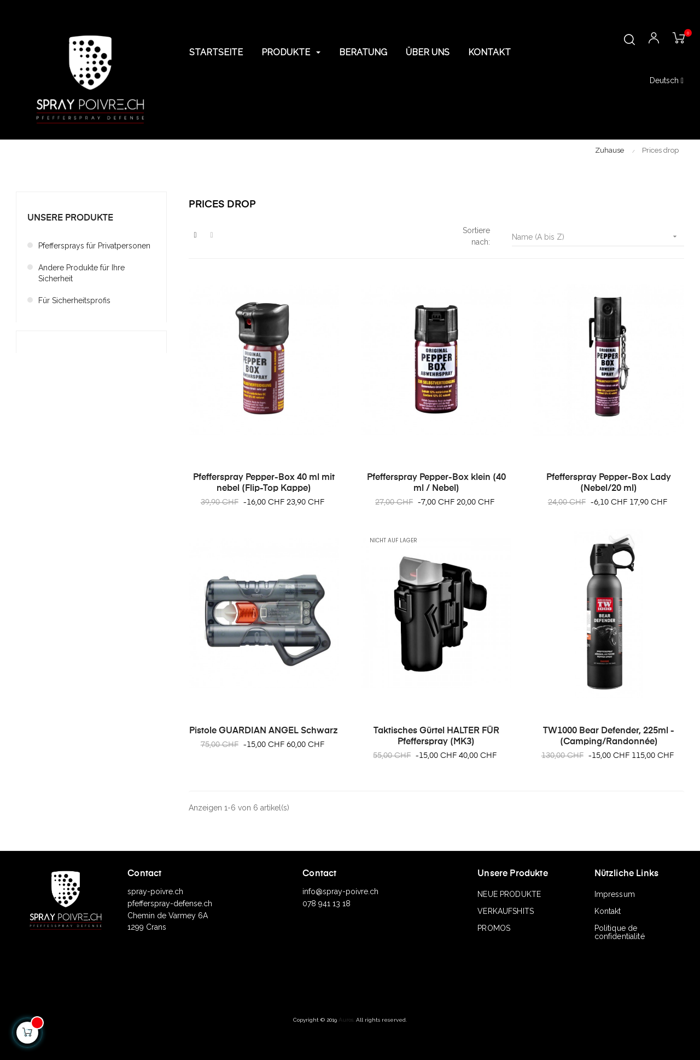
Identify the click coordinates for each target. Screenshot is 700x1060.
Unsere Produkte (70, 218)
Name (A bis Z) (598, 236)
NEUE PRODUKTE (509, 894)
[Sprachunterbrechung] (667, 81)
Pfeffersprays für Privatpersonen (94, 245)
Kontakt (607, 911)
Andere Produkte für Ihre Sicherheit (81, 273)
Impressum (614, 894)
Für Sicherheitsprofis (74, 300)
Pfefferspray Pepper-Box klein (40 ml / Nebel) (436, 483)
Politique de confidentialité (619, 932)
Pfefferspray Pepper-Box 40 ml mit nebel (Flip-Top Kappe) (264, 483)
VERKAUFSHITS (505, 911)
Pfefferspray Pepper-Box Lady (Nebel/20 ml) (608, 483)
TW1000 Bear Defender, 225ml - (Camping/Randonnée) (608, 736)
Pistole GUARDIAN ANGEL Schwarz (263, 731)
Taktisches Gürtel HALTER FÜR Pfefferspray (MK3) (436, 736)
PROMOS (493, 928)
